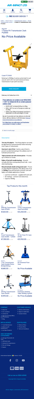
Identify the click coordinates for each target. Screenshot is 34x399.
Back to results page (9, 130)
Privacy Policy (21, 327)
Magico (11, 389)
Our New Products (6, 330)
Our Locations (5, 311)
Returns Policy (21, 325)
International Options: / (11, 355)
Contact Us (4, 313)
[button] (30, 44)
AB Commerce (24, 389)
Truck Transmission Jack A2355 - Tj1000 (8, 236)
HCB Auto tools (5, 341)
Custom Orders (22, 313)
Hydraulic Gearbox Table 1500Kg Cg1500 (25, 292)
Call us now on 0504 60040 (17, 375)
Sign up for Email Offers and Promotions (8, 316)
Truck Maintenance (6, 325)
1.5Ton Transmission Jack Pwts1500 (24, 208)
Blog (3, 319)
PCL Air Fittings (5, 345)
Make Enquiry (14, 89)
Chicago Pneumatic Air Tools (7, 338)
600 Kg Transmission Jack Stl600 (8, 292)
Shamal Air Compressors (8, 343)
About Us (4, 309)
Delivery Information (23, 309)
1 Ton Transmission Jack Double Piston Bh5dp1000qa (7, 264)
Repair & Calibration (23, 311)
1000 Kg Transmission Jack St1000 (8, 208)
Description (6, 138)
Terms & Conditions (23, 329)
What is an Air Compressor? (5, 327)
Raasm (3, 347)
